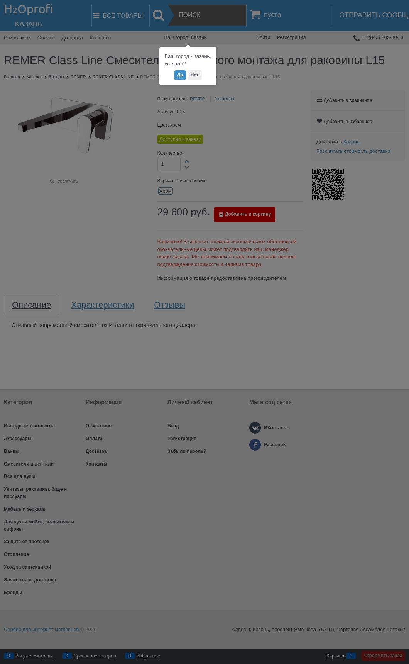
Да (180, 75)
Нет (195, 75)
